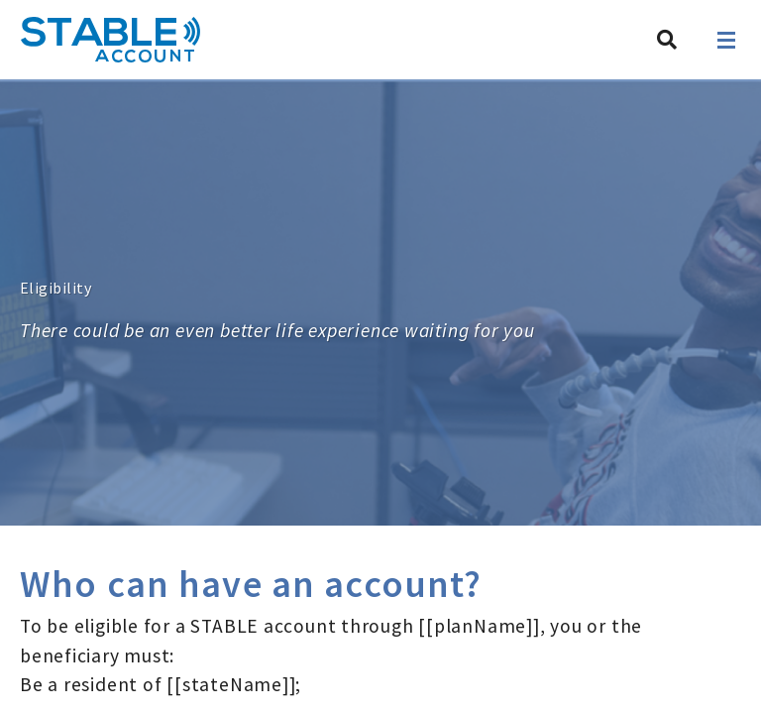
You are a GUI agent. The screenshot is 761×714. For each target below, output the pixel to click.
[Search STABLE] (667, 40)
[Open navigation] (726, 40)
